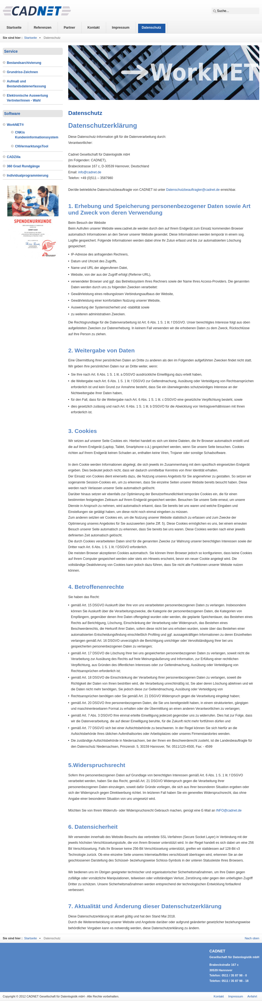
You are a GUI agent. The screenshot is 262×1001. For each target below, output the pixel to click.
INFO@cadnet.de (229, 810)
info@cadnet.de (89, 172)
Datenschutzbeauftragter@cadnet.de (193, 190)
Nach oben (252, 938)
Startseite (30, 37)
